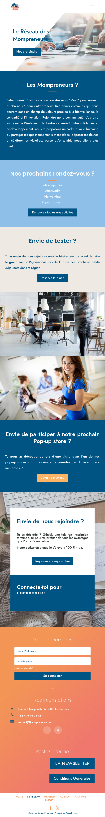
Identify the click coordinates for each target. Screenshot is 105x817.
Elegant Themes (45, 813)
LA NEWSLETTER (72, 763)
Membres (50, 796)
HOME (19, 796)
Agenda (65, 796)
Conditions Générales (72, 778)
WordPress (71, 813)
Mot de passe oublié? (23, 668)
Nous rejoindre (27, 51)
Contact (50, 800)
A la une (80, 796)
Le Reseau (33, 796)
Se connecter (52, 675)
